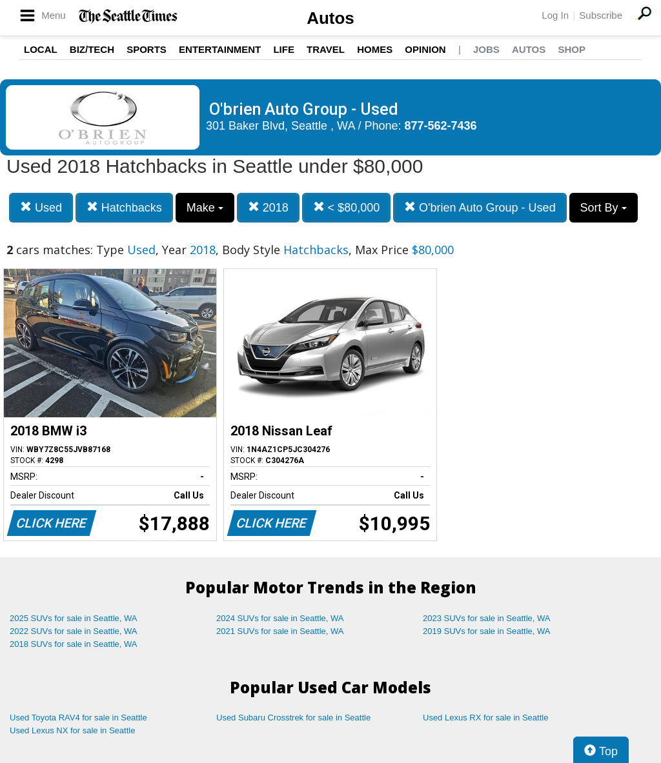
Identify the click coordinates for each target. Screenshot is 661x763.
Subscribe (600, 15)
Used (41, 207)
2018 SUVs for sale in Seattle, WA (73, 644)
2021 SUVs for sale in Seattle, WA (280, 631)
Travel (326, 49)
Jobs (486, 49)
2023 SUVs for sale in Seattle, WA (487, 618)
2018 (268, 207)
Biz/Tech (92, 49)
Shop (571, 49)
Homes (374, 49)
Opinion (425, 49)
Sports (147, 49)
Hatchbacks (124, 207)
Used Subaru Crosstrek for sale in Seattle (293, 717)
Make (205, 207)
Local (40, 49)
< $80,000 (346, 207)
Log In (555, 15)
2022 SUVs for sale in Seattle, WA (73, 631)
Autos (330, 18)
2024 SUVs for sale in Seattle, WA (280, 618)
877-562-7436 (441, 125)
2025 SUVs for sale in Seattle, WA (73, 618)
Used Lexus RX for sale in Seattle (485, 717)
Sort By (603, 207)
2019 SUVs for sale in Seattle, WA (487, 631)
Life (283, 49)
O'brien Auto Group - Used (480, 207)
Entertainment (220, 49)
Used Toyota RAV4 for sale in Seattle (78, 717)
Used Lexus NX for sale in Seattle (72, 730)
